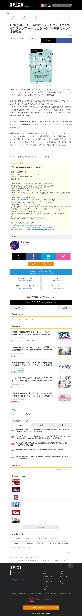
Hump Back (17, 539)
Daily (20, 425)
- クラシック (46, 579)
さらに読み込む (47, 527)
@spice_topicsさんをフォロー (19, 580)
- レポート (63, 579)
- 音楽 (44, 571)
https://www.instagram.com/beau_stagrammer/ (27, 225)
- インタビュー (64, 576)
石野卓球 (53, 539)
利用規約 (53, 593)
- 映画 (44, 589)
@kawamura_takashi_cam (20, 202)
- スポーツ (45, 586)
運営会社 (13, 593)
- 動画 (61, 571)
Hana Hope (28, 543)
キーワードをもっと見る (63, 552)
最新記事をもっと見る (64, 470)
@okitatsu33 (26, 200)
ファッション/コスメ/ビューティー (24, 319)
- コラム (62, 581)
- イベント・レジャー (48, 576)
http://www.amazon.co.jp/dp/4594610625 (41, 230)
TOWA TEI (17, 543)
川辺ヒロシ (17, 547)
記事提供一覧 (22, 593)
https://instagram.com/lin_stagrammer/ (40, 227)
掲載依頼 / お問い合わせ (35, 593)
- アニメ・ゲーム (47, 581)
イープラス (14, 557)
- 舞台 (44, 573)
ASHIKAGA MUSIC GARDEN (58, 543)
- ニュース (63, 573)
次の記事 (66, 308)
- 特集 (61, 584)
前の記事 (15, 308)
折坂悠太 (28, 547)
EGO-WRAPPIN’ (41, 539)
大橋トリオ (40, 543)
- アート (45, 584)
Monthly (61, 425)
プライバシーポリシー (64, 593)
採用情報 (46, 593)
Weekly (41, 425)
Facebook (16, 572)
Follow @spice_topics (25, 280)
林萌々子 (28, 539)
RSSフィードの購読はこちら (42, 264)
